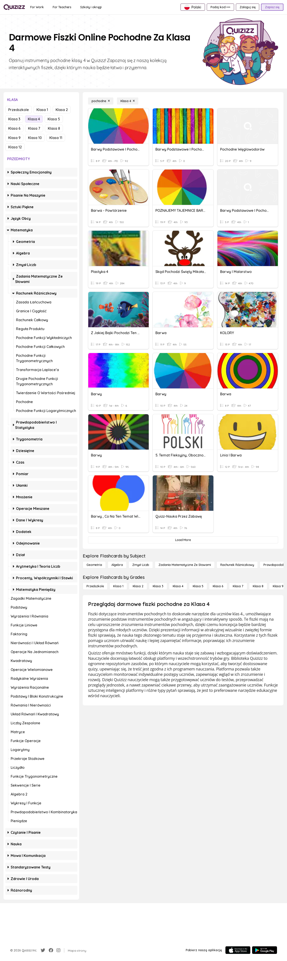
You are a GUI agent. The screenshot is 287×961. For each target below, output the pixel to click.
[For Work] (37, 7)
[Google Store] (264, 950)
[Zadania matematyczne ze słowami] (185, 564)
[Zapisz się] (272, 7)
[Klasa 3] (158, 586)
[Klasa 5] (198, 586)
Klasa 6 (14, 128)
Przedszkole (18, 109)
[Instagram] (58, 950)
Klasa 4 (34, 119)
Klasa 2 (62, 109)
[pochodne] (100, 101)
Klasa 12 (15, 147)
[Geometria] (94, 564)
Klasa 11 (55, 137)
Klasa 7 (34, 128)
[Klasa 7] (238, 586)
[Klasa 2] (138, 586)
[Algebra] (117, 564)
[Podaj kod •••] (220, 7)
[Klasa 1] (118, 586)
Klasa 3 (14, 119)
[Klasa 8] (258, 586)
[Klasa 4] (127, 101)
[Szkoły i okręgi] (91, 7)
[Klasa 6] (218, 586)
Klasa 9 (14, 137)
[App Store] (237, 950)
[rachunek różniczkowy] (237, 564)
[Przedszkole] (95, 586)
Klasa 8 (54, 128)
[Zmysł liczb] (140, 564)
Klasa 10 (35, 137)
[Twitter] (43, 950)
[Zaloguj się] (247, 7)
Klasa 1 (42, 109)
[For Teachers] (62, 7)
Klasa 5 (54, 119)
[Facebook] (51, 950)
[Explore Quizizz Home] (14, 7)
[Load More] (183, 539)
